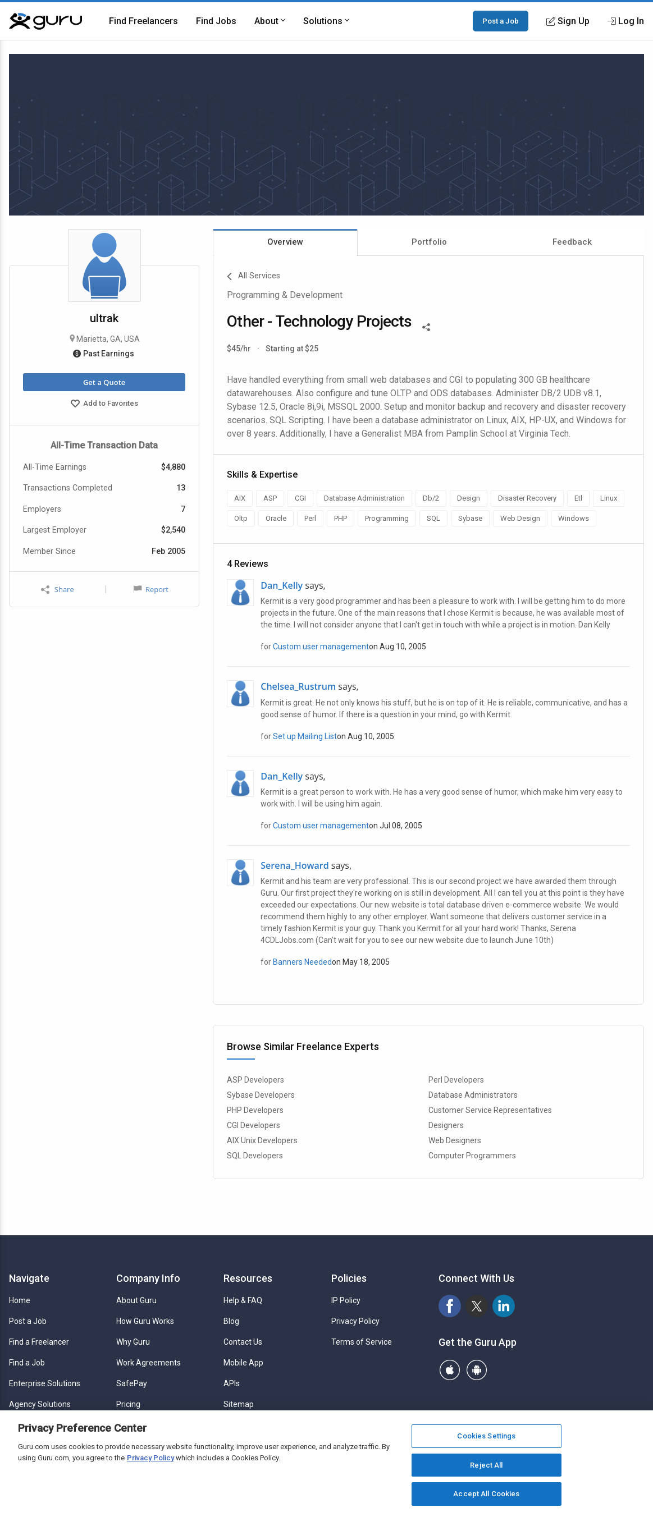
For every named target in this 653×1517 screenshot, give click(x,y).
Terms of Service (361, 1341)
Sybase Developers (261, 1094)
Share (57, 589)
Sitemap (238, 1404)
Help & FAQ (242, 1300)
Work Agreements (148, 1362)
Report (151, 589)
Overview (285, 242)
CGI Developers (253, 1125)
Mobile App (243, 1362)
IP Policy (345, 1300)
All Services (253, 276)
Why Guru (133, 1341)
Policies (349, 1278)
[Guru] (45, 21)
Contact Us (242, 1341)
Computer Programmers (472, 1155)
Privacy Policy (355, 1321)
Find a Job (27, 1362)
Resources (247, 1278)
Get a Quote (104, 382)
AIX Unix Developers (262, 1140)
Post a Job (500, 20)
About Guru (136, 1300)
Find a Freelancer (39, 1341)
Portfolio (429, 242)
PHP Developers (255, 1110)
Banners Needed (302, 961)
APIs (231, 1383)
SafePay (131, 1383)
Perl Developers (456, 1079)
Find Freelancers (143, 21)
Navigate (29, 1278)
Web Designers (454, 1140)
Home (19, 1300)
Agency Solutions (40, 1404)
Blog (231, 1321)
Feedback (572, 242)
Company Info (148, 1278)
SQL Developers (255, 1155)
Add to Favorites (104, 404)
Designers (446, 1125)
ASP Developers (255, 1079)
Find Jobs (216, 21)
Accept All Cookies (486, 1493)
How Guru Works (145, 1321)
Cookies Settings (486, 1436)
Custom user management (321, 646)
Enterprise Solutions (44, 1383)
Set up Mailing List (305, 736)
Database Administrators (473, 1094)
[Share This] (426, 326)
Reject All (486, 1465)
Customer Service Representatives (490, 1110)
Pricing (128, 1404)
